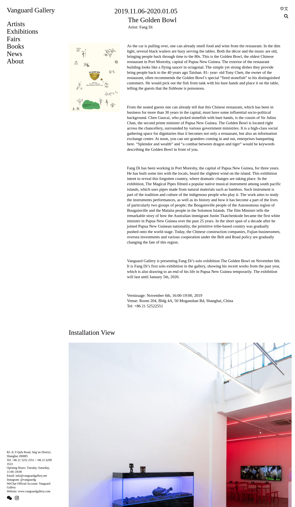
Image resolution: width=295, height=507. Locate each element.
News (14, 54)
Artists (16, 24)
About (15, 61)
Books (15, 46)
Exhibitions (22, 31)
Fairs (13, 39)
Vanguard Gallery (31, 10)
